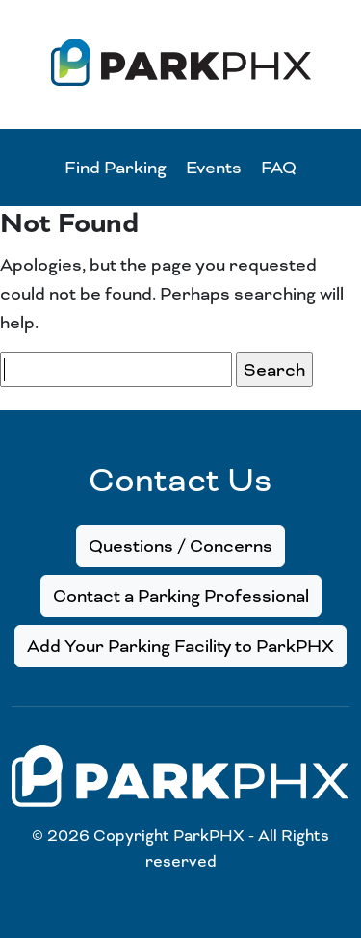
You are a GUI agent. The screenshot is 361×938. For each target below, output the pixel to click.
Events (214, 167)
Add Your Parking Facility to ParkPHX (180, 646)
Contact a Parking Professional (181, 596)
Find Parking (115, 167)
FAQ (279, 167)
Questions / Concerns (180, 546)
